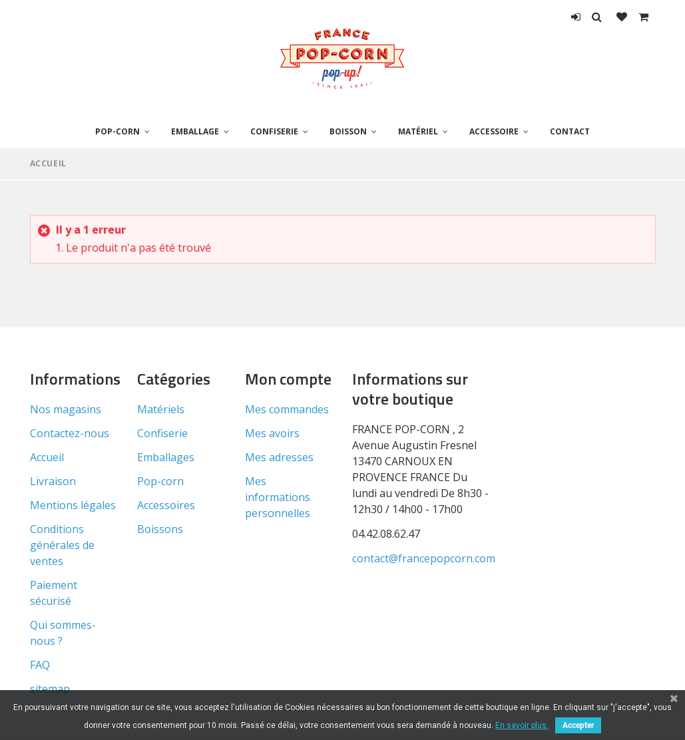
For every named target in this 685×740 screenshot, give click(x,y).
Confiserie (274, 131)
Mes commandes (287, 409)
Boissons (160, 529)
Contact (570, 131)
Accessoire (494, 131)
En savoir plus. (522, 725)
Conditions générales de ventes (62, 545)
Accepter (578, 725)
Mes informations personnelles (277, 497)
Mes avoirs (272, 433)
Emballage (195, 131)
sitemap (50, 688)
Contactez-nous (69, 433)
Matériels (160, 409)
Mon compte (288, 379)
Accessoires (166, 505)
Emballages (165, 457)
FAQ (40, 664)
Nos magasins (65, 409)
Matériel (418, 131)
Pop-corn (117, 131)
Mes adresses (279, 457)
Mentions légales (73, 505)
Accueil (48, 163)
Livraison (53, 481)
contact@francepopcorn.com (423, 558)
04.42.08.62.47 (386, 533)
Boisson (348, 131)
